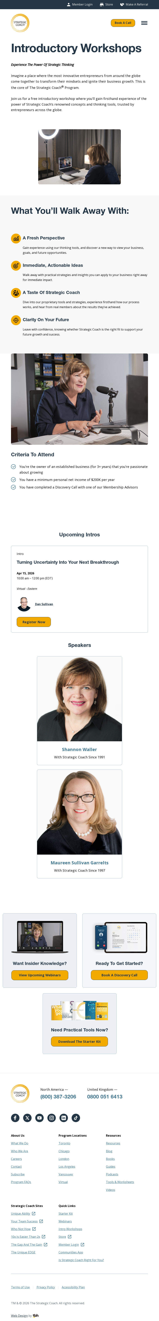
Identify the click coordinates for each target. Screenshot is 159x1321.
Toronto (64, 1143)
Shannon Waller (79, 749)
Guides (110, 1167)
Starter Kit (66, 1214)
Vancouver (66, 1174)
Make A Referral (137, 4)
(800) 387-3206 (58, 1097)
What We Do (19, 1143)
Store (109, 4)
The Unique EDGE (23, 1252)
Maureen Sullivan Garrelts (80, 863)
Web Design (19, 1316)
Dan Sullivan (35, 604)
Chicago (64, 1151)
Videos (110, 1190)
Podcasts (112, 1174)
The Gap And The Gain (26, 1245)
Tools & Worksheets (120, 1182)
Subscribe (18, 1174)
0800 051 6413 (104, 1097)
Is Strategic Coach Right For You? (81, 1260)
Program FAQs (21, 1182)
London (64, 1159)
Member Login (82, 4)
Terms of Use (20, 1287)
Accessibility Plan (73, 1287)
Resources (113, 1143)
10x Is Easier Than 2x (25, 1237)
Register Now (31, 623)
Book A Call (123, 23)
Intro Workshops (70, 1229)
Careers (16, 1159)
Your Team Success (24, 1221)
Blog (109, 1151)
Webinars (65, 1221)
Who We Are (19, 1151)
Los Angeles (67, 1167)
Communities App (71, 1252)
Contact (16, 1167)
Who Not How (20, 1229)
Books (110, 1159)
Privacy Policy (46, 1287)
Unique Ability (20, 1214)
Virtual (63, 1182)
